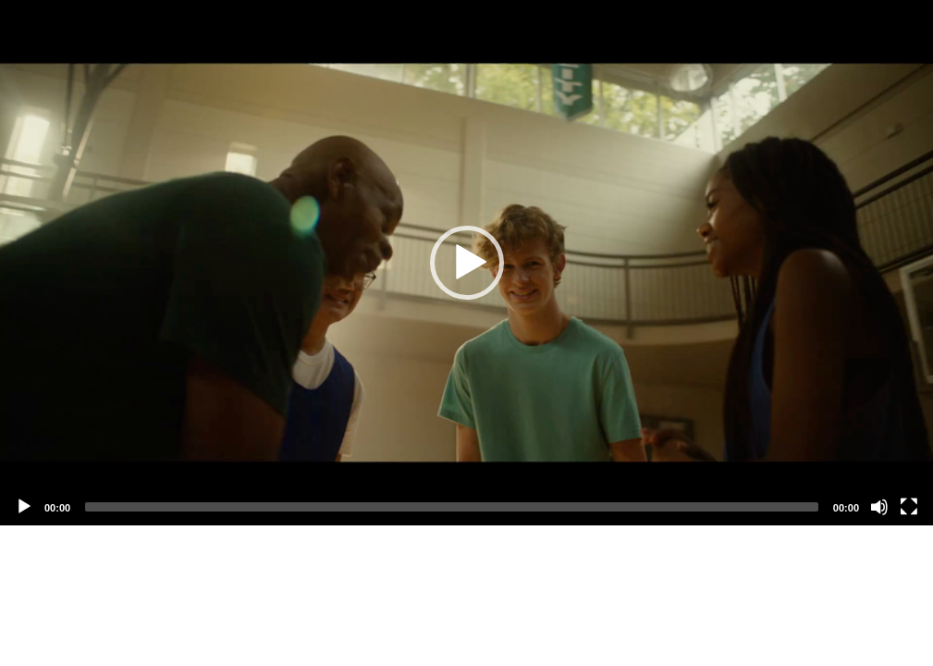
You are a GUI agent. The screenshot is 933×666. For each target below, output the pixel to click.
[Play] (24, 507)
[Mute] (879, 507)
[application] (466, 262)
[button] (467, 263)
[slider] (451, 507)
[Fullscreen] (909, 507)
